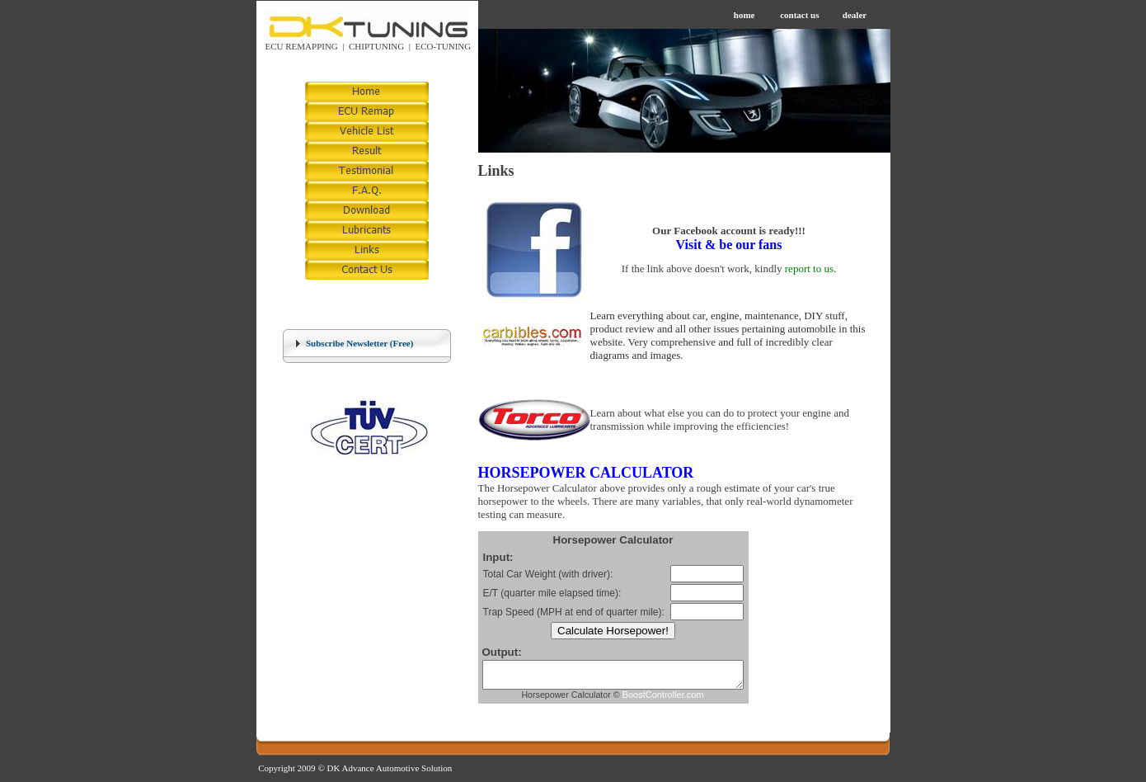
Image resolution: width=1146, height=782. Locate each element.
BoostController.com (678, 699)
